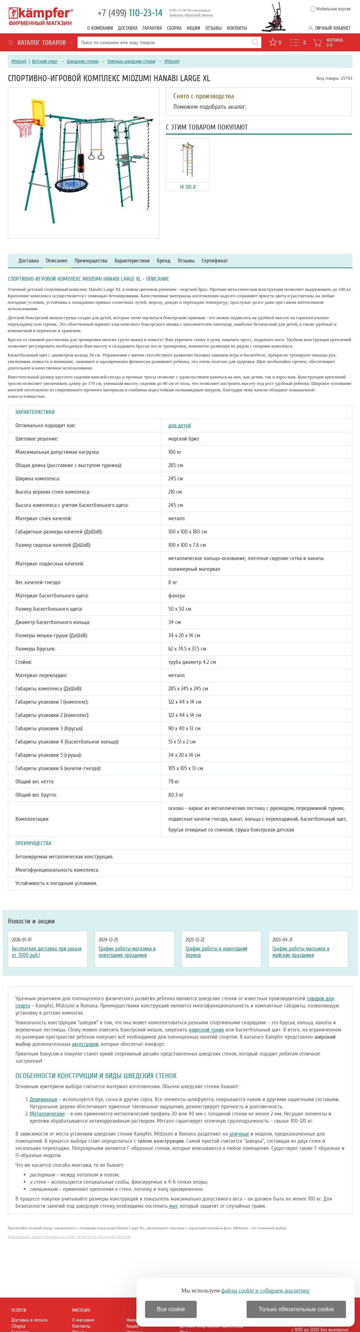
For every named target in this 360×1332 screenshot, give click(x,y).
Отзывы (213, 28)
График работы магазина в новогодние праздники (127, 951)
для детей (179, 425)
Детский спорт (45, 61)
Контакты (237, 28)
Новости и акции (31, 921)
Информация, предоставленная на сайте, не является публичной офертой (69, 1236)
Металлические (47, 1113)
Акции (193, 28)
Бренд (163, 260)
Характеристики (132, 260)
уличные (239, 1133)
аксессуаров (85, 1044)
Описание (56, 260)
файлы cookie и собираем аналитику (265, 1290)
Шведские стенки (82, 61)
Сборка (174, 28)
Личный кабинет (333, 28)
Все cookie (171, 1309)
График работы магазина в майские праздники (300, 951)
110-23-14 (130, 13)
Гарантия (152, 28)
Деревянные (43, 1099)
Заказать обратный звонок (191, 15)
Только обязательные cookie (296, 1309)
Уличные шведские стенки (131, 61)
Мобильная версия (333, 9)
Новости (133, 1320)
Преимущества (91, 260)
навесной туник (206, 1029)
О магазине (83, 1320)
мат (173, 1206)
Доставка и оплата (29, 1320)
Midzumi (19, 61)
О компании (100, 28)
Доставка (127, 28)
